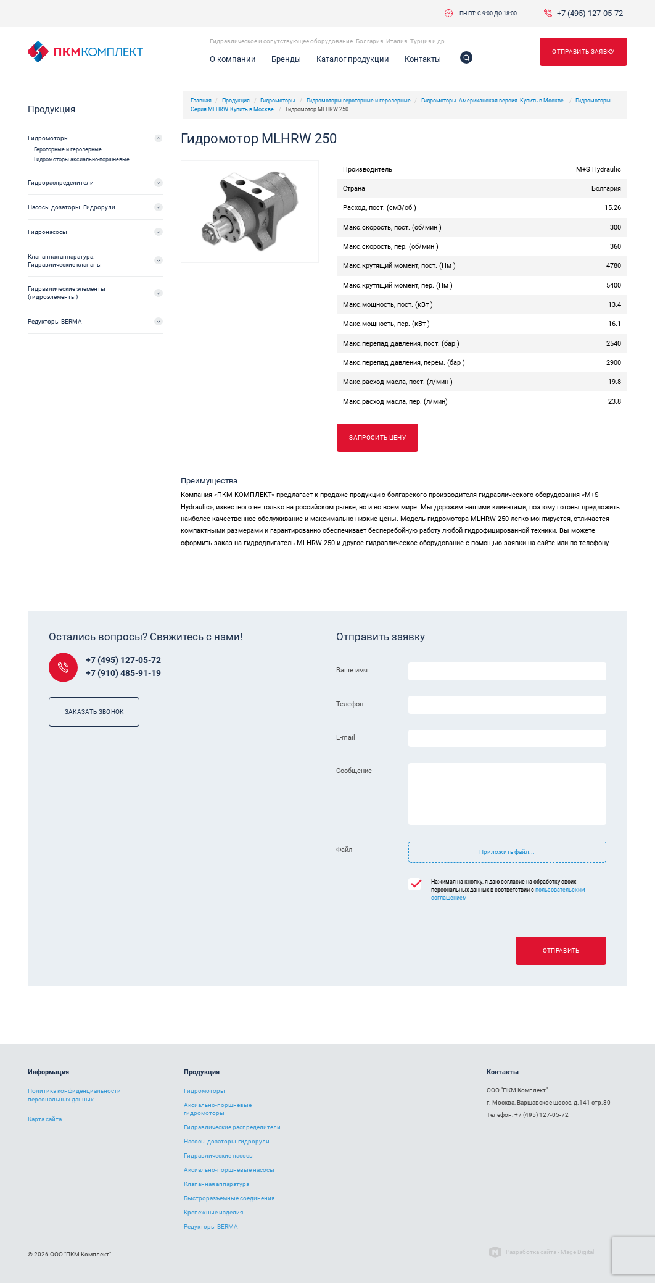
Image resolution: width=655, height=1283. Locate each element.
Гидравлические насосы (219, 1155)
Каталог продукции (352, 59)
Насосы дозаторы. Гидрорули (71, 207)
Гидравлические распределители (232, 1127)
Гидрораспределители (61, 182)
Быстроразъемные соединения (229, 1198)
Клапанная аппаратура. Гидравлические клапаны (65, 260)
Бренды (286, 59)
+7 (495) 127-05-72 (590, 13)
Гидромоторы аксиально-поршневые (82, 159)
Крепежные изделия (213, 1212)
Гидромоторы (277, 101)
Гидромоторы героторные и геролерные (359, 101)
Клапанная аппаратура (216, 1184)
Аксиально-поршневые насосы (229, 1169)
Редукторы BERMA (55, 321)
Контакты (423, 59)
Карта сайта (45, 1119)
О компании (233, 59)
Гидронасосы (47, 231)
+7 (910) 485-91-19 (123, 673)
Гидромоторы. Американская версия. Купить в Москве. (493, 101)
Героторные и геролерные (68, 149)
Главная (201, 101)
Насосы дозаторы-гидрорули (227, 1141)
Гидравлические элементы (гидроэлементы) (66, 292)
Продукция (236, 101)
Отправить (561, 950)
